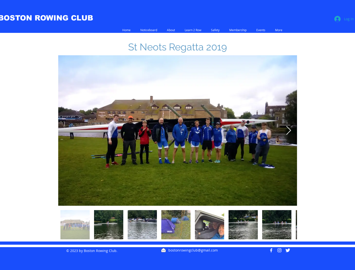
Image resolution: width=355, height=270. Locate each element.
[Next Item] (288, 130)
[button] (171, 30)
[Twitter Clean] (287, 250)
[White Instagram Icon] (279, 250)
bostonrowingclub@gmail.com (193, 250)
